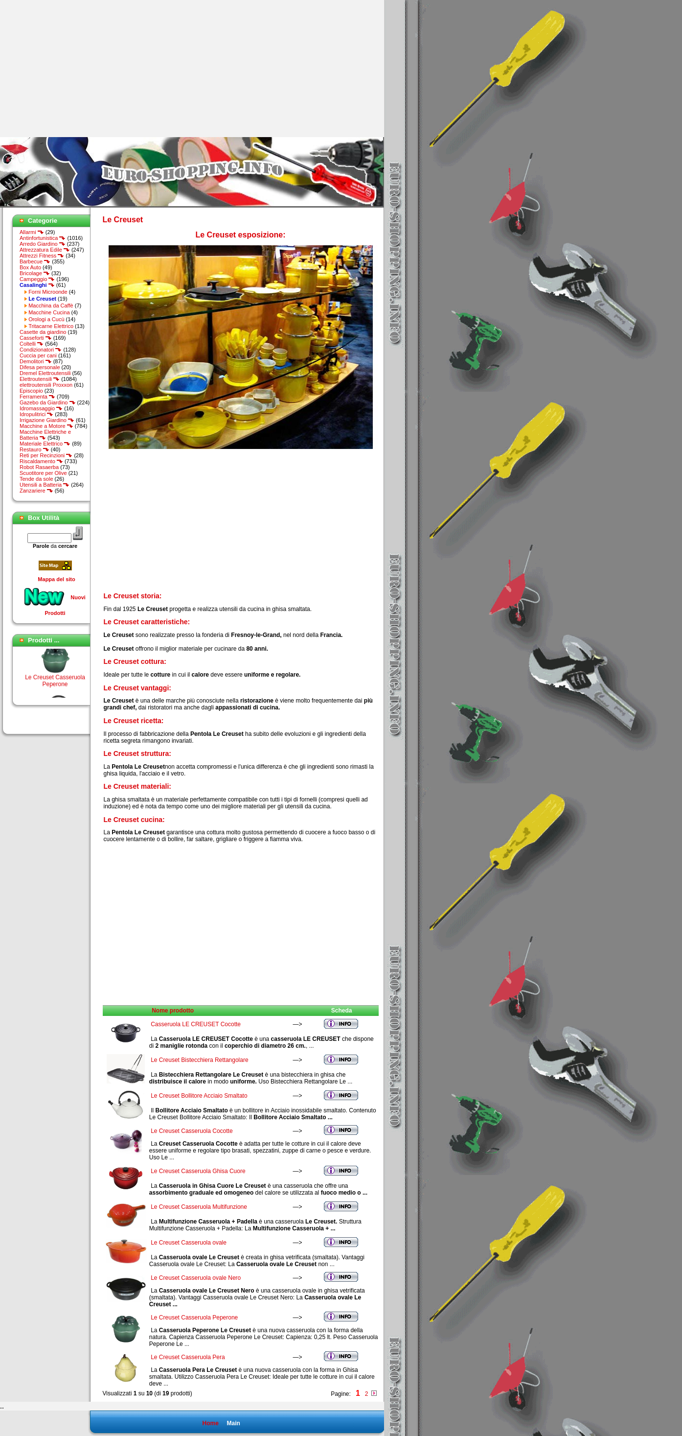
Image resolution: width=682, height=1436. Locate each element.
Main (233, 1423)
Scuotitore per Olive (43, 473)
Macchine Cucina (48, 312)
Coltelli (32, 344)
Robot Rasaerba (39, 467)
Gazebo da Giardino (48, 402)
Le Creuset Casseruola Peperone (55, 683)
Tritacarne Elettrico (50, 326)
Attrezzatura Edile (45, 250)
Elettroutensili (40, 379)
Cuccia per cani (38, 355)
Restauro (34, 449)
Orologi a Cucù (46, 319)
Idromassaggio (41, 408)
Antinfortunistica (43, 238)
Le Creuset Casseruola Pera (188, 1357)
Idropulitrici (36, 414)
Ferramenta (37, 397)
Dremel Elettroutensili (45, 373)
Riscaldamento (41, 461)
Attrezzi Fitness (42, 256)
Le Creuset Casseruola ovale (189, 1242)
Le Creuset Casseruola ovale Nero (196, 1277)
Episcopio (31, 391)
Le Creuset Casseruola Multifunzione (199, 1206)
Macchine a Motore (46, 426)
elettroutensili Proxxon (46, 385)
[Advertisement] (82, 68)
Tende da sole (36, 479)
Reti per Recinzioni (46, 455)
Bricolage (35, 273)
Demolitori (36, 361)
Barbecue (35, 261)
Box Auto (30, 267)
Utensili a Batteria (44, 485)
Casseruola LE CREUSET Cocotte (196, 1024)
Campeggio (37, 279)
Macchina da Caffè (50, 305)
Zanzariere (36, 491)
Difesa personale (40, 367)
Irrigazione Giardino (47, 420)
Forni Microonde (47, 292)
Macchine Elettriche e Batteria (45, 435)
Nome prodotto (173, 1010)
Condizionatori (41, 350)
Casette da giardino (43, 332)
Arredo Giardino (43, 244)
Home (210, 1423)
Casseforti (36, 338)
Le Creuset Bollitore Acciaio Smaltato (199, 1095)
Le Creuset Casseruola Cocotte (191, 1131)
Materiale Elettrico (45, 444)
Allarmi (32, 232)
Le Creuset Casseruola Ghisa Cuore (198, 1171)
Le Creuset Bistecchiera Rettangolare (199, 1060)
